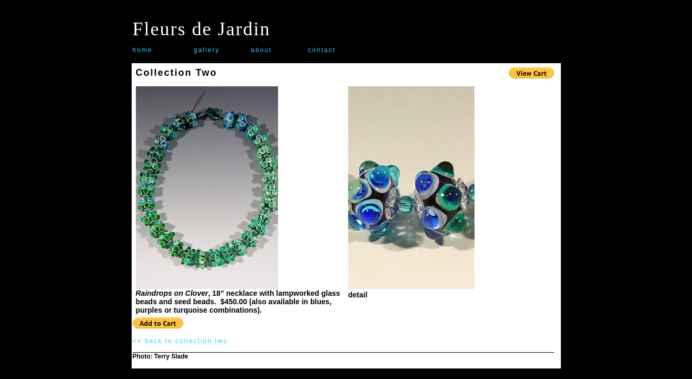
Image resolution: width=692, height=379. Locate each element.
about (261, 50)
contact (322, 50)
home (143, 50)
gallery (207, 50)
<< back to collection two (180, 341)
